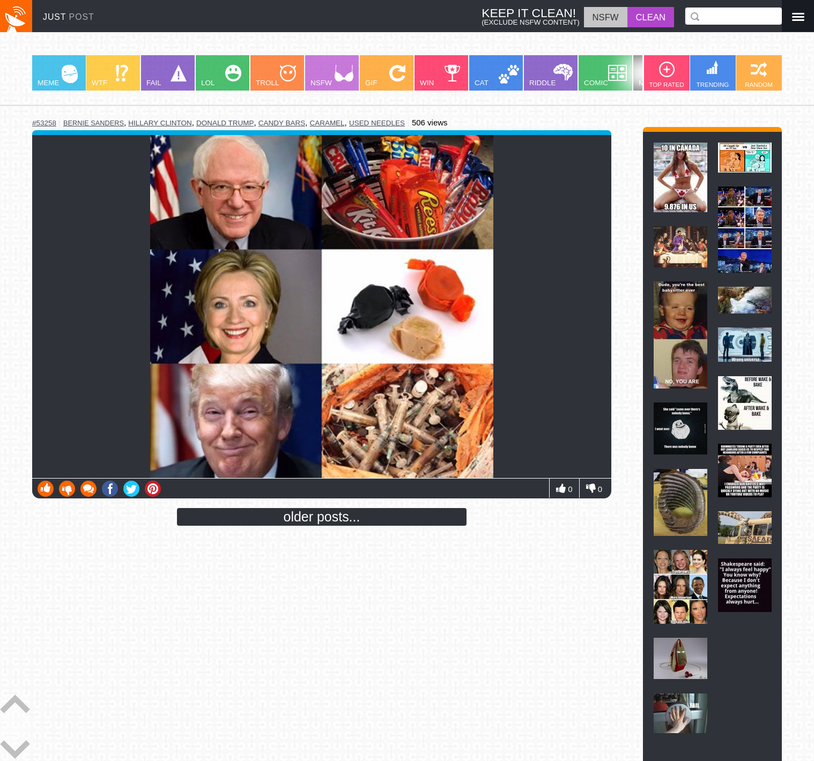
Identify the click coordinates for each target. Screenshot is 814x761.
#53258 (44, 123)
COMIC (605, 76)
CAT (497, 76)
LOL (221, 76)
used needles (377, 123)
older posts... (322, 516)
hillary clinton (159, 123)
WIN (440, 76)
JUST (68, 16)
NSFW (331, 76)
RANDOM (759, 75)
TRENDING (713, 74)
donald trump (225, 123)
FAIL (166, 76)
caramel (326, 123)
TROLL (276, 76)
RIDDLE (551, 75)
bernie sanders (93, 123)
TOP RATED (666, 75)
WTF (110, 76)
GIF (385, 76)
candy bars (281, 123)
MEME (58, 76)
